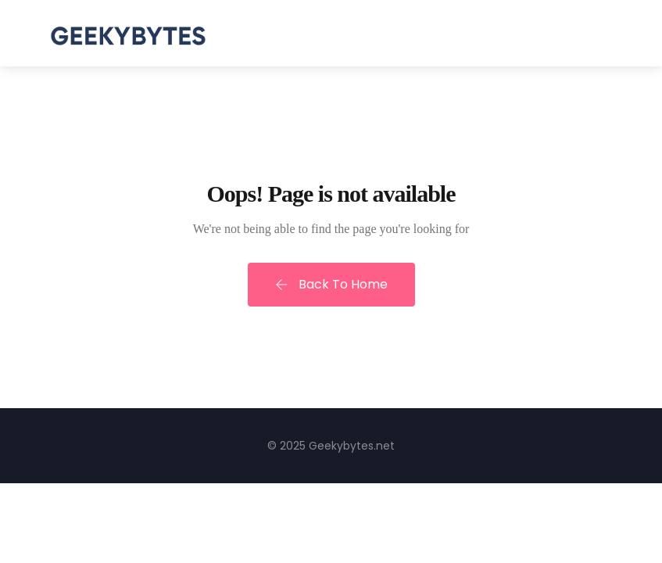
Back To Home (331, 284)
